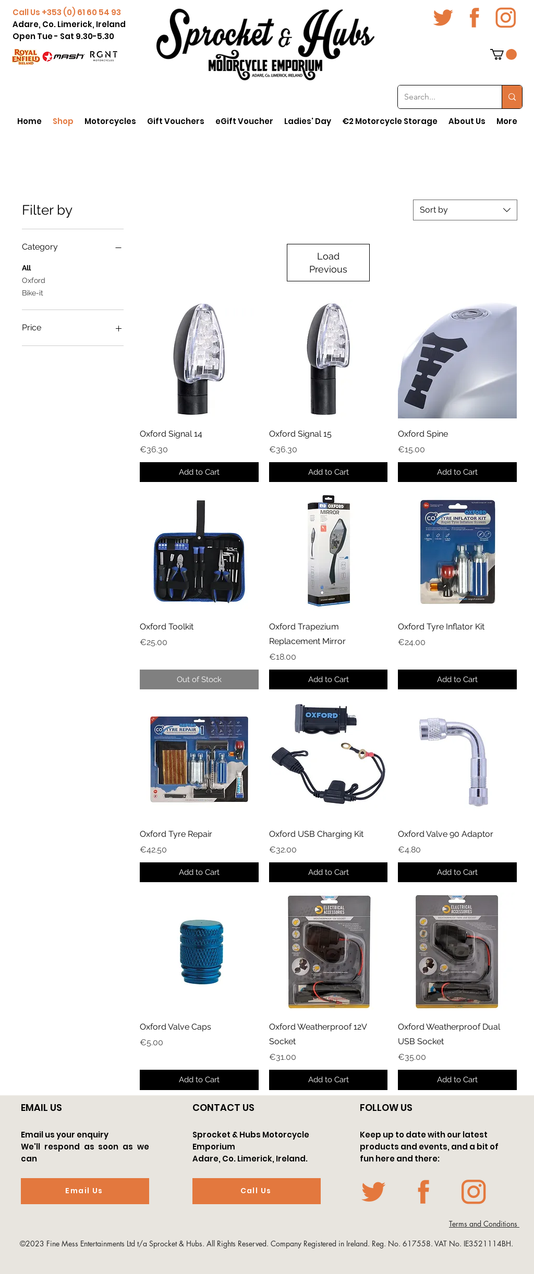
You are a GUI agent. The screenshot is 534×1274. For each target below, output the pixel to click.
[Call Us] (256, 1191)
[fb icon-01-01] (474, 17)
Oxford (33, 280)
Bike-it (32, 292)
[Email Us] (85, 1191)
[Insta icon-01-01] (505, 17)
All (26, 267)
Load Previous (328, 263)
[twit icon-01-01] (443, 17)
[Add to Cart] (199, 472)
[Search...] (442, 96)
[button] (503, 54)
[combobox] (465, 210)
